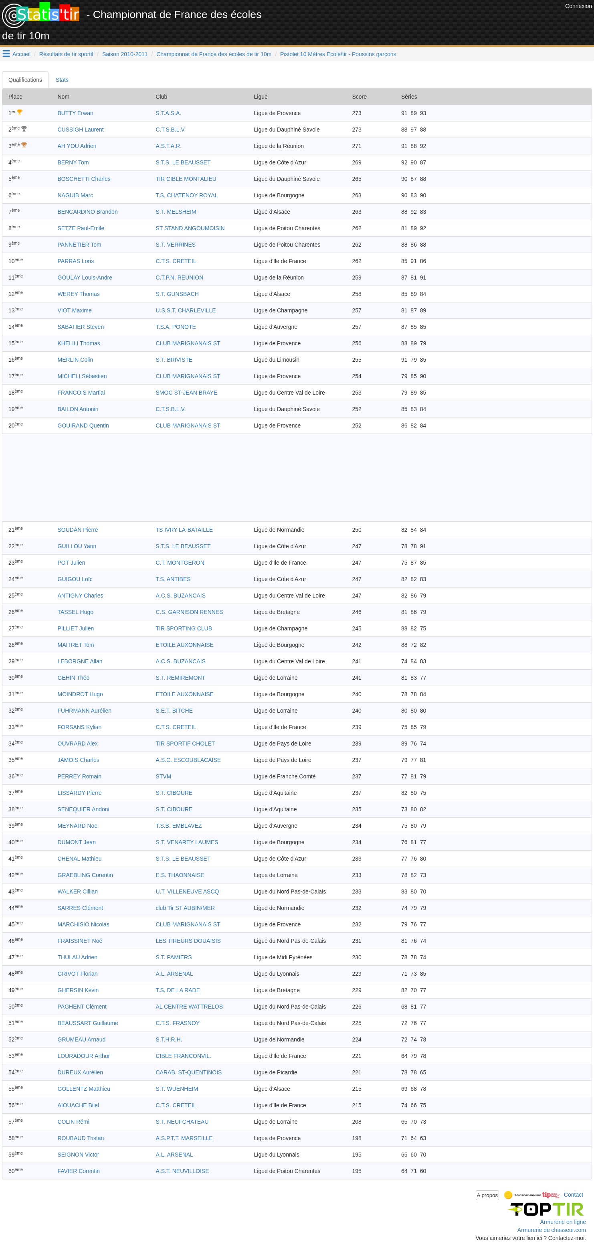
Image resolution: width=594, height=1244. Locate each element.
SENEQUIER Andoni (83, 809)
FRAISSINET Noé (80, 941)
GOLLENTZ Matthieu (84, 1089)
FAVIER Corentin (79, 1171)
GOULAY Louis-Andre (85, 277)
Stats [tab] (62, 80)
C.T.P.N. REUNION (180, 277)
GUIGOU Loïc (75, 579)
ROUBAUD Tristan (81, 1138)
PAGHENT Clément (82, 1006)
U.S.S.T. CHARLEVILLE (186, 310)
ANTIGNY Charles (80, 595)
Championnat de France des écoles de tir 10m (213, 54)
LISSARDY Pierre (80, 793)
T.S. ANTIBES (173, 579)
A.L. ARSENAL (174, 973)
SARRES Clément (80, 908)
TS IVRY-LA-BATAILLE (184, 530)
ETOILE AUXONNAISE (185, 645)
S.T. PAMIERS (174, 957)
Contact (573, 1194)
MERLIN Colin (75, 360)
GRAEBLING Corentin (85, 875)
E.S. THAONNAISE (180, 875)
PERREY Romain (79, 776)
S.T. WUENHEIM (177, 1089)
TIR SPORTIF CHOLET (185, 743)
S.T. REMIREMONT (181, 678)
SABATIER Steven (81, 327)
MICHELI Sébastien (82, 376)
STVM (164, 776)
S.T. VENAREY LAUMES (187, 842)
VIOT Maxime (75, 310)
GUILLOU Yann (77, 546)
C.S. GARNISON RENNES (189, 612)
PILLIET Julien (76, 628)
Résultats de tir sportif (66, 54)
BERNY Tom (73, 162)
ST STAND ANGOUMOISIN (190, 228)
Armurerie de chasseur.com (551, 1230)
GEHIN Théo (74, 678)
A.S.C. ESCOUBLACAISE (188, 760)
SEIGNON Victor (78, 1154)
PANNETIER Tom (79, 244)
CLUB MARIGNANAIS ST (188, 343)
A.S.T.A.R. (169, 146)
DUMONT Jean (77, 842)
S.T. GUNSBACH (177, 294)
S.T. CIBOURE (174, 793)
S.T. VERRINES (176, 244)
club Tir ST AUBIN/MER (185, 908)
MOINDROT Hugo (80, 694)
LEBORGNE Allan (80, 661)
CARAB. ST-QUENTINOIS (189, 1072)
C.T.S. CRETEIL (176, 261)
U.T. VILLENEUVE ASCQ (187, 891)
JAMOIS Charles (78, 760)
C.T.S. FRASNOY (178, 1023)
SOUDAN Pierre (78, 530)
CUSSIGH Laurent (81, 129)
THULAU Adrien (78, 957)
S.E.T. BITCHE (174, 710)
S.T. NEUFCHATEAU (182, 1121)
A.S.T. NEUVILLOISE (182, 1171)
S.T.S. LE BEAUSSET (183, 162)
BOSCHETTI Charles (84, 179)
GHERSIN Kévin (78, 990)
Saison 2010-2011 (125, 54)
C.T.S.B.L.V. (171, 129)
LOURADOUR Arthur (84, 1056)
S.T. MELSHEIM (176, 212)
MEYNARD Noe (78, 826)
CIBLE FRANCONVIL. (183, 1056)
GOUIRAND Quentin (83, 425)
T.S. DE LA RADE (178, 990)
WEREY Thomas (79, 294)
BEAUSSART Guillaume (88, 1023)
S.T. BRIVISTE (174, 360)
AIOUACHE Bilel (78, 1105)
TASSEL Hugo (76, 612)
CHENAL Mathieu (80, 858)
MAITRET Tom (76, 645)
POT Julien (71, 562)
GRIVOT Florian (78, 973)
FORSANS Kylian (80, 727)
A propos (487, 1195)
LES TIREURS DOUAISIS (188, 941)
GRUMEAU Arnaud (82, 1039)
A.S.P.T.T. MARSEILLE (184, 1138)
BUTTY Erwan (75, 113)
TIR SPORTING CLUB (184, 628)
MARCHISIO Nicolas (83, 924)
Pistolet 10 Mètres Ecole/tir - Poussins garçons (338, 54)
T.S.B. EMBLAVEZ (179, 826)
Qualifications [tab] (25, 80)
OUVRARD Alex (78, 743)
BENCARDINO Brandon (88, 212)
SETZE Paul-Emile (81, 228)
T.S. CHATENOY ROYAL (187, 195)
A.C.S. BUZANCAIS (181, 595)
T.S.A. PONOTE (176, 327)
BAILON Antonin (78, 409)
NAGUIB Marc (75, 195)
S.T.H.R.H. (169, 1039)
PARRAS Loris (76, 261)
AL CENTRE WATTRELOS (189, 1006)
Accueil (21, 54)
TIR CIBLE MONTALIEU (186, 179)
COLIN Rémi (73, 1121)
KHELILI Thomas (79, 343)
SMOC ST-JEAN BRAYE (187, 392)
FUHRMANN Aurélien (85, 710)
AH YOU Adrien (77, 146)
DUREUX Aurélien (80, 1072)
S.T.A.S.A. (169, 113)
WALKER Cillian (78, 891)
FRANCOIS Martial (81, 392)
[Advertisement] (417, 20)
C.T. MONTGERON (180, 562)
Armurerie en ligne (563, 1222)
